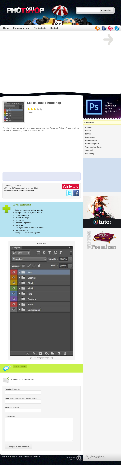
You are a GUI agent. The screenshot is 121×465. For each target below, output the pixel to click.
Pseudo (8, 389)
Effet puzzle (19, 220)
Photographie (91, 140)
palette (23, 367)
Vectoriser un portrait (23, 223)
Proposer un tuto (21, 28)
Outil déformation (21, 230)
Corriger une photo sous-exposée (27, 233)
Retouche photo (92, 144)
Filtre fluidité (19, 225)
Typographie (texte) (93, 147)
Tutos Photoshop (35, 456)
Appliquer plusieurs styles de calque (28, 213)
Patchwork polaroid (22, 215)
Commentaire (10, 416)
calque (16, 367)
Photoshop (13, 456)
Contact (54, 28)
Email (7, 398)
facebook (104, 28)
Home (6, 28)
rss (97, 28)
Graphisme (90, 137)
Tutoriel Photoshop (23, 456)
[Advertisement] (29, 63)
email (110, 28)
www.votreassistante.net (24, 191)
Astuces (17, 185)
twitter (117, 28)
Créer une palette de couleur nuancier (29, 210)
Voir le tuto (70, 186)
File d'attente (40, 28)
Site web (8, 407)
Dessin (88, 131)
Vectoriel (89, 150)
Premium (102, 239)
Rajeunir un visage (22, 218)
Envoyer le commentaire (18, 447)
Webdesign (90, 154)
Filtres (88, 134)
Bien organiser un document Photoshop (29, 228)
